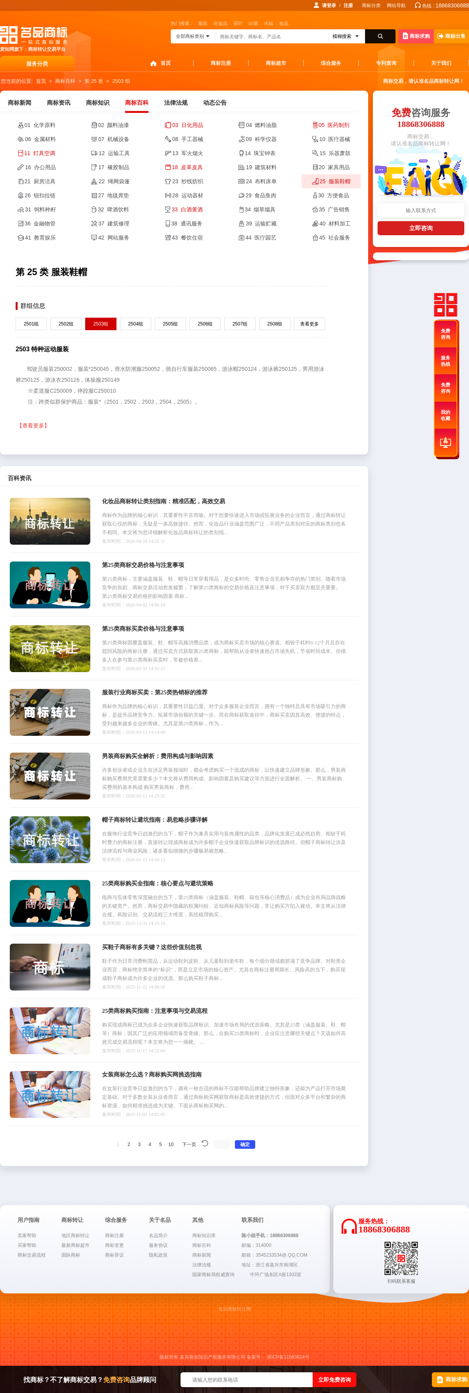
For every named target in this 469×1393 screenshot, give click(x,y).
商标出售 (451, 36)
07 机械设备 (113, 139)
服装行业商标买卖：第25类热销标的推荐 (155, 692)
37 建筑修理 (113, 223)
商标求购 (416, 35)
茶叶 (238, 23)
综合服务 (331, 63)
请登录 (329, 5)
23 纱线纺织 (187, 181)
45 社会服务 (334, 237)
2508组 (275, 324)
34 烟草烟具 (260, 209)
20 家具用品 (334, 167)
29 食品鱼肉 (260, 195)
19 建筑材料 (261, 167)
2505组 (170, 324)
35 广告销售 (334, 209)
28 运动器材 (187, 195)
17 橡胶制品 (113, 167)
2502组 (66, 324)
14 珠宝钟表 (260, 153)
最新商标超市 (75, 1245)
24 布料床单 (261, 181)
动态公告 (215, 103)
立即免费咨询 (334, 1380)
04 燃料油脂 (261, 125)
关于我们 (441, 63)
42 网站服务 (113, 237)
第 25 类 (93, 81)
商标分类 (371, 5)
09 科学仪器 (261, 139)
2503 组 (121, 81)
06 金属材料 (40, 139)
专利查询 (386, 63)
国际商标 (70, 1255)
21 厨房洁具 (40, 181)
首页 (166, 63)
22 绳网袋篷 (113, 181)
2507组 (240, 324)
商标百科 (65, 81)
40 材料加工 (335, 223)
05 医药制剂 (334, 125)
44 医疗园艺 (260, 237)
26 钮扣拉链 (40, 195)
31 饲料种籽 (40, 209)
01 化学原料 (40, 125)
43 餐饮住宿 (187, 237)
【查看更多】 (33, 425)
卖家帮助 (27, 1235)
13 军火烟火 (187, 153)
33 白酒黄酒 (187, 209)
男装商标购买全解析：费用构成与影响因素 (157, 756)
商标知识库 (204, 1235)
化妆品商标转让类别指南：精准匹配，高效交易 (163, 501)
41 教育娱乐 (40, 237)
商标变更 (114, 1245)
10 (171, 1144)
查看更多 (309, 324)
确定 (245, 1144)
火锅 (268, 23)
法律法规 (176, 103)
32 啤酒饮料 (113, 209)
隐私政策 (158, 1255)
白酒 (253, 23)
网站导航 (396, 5)
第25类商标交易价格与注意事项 (143, 565)
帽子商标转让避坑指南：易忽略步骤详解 (155, 820)
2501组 (31, 324)
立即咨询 (421, 228)
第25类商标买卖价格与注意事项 (143, 629)
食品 (283, 23)
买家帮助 (27, 1245)
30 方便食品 (333, 195)
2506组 (205, 324)
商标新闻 (19, 103)
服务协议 (158, 1245)
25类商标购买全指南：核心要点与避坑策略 (157, 883)
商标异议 (114, 1255)
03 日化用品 (187, 125)
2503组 (101, 324)
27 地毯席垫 (113, 195)
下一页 (189, 1144)
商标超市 (276, 63)
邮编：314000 (256, 1245)
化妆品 (220, 23)
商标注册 (221, 63)
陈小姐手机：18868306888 (270, 1235)
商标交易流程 (32, 1255)
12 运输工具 (113, 153)
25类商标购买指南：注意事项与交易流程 (155, 1011)
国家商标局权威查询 (213, 1274)
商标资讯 (58, 103)
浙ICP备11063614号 (288, 1357)
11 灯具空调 (39, 153)
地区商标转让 (75, 1235)
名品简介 (158, 1235)
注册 (348, 5)
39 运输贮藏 (261, 223)
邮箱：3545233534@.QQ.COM (274, 1255)
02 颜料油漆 (113, 125)
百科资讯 (19, 478)
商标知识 (97, 103)
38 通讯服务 (186, 223)
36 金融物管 (40, 223)
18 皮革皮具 (187, 167)
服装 (203, 23)
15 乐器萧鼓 (335, 153)
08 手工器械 (187, 139)
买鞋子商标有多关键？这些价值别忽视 (152, 947)
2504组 (135, 324)
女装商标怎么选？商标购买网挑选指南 (152, 1074)
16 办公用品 (40, 167)
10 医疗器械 (334, 139)
